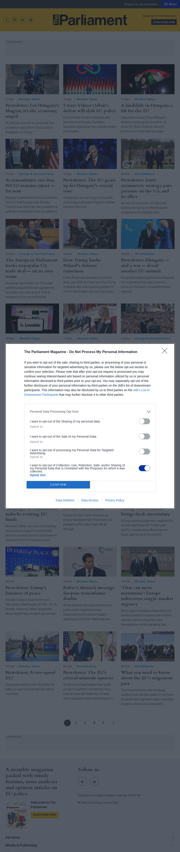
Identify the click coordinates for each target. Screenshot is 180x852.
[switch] (144, 421)
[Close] (166, 352)
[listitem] (90, 411)
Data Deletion (65, 500)
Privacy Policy (114, 500)
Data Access (89, 500)
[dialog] (90, 426)
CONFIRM (58, 484)
